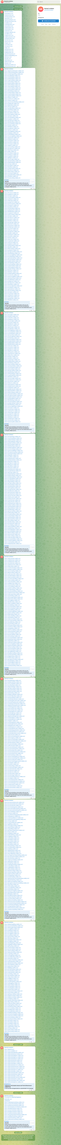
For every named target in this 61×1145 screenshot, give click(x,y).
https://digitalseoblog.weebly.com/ (12, 850)
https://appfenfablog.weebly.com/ (12, 827)
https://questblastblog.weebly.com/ (12, 486)
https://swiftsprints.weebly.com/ (12, 295)
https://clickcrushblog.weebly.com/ (12, 535)
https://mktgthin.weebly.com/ (11, 720)
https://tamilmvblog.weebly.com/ (12, 989)
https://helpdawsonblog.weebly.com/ (13, 995)
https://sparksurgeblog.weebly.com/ (12, 95)
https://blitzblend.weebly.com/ (11, 299)
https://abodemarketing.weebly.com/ (13, 742)
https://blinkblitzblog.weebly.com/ (12, 211)
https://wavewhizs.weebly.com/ (11, 347)
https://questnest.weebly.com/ (11, 467)
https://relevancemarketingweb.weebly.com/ (14, 736)
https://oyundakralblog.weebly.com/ (12, 847)
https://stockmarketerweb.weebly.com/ (13, 750)
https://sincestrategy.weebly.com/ (12, 775)
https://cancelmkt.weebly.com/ (11, 764)
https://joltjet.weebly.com (10, 151)
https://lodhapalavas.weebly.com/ (12, 816)
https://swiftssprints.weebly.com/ (12, 410)
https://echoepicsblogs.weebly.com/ (12, 589)
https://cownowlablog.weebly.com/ (12, 1008)
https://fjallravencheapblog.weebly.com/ (13, 881)
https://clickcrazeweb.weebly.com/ (12, 558)
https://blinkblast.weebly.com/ (11, 271)
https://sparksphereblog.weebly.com (12, 174)
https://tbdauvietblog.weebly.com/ (12, 869)
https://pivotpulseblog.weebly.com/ (12, 117)
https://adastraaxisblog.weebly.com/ (13, 577)
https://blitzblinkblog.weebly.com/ (12, 400)
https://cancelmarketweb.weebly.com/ (13, 768)
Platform (54, 24)
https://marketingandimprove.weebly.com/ (14, 731)
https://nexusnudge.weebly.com (11, 159)
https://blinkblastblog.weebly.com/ (12, 445)
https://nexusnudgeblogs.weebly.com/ (13, 254)
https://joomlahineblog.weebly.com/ (12, 969)
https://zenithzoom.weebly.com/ (12, 98)
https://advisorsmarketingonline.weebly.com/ (14, 758)
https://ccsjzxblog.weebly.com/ (11, 953)
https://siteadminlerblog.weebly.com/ (13, 879)
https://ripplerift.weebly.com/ (11, 145)
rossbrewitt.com (8, 30)
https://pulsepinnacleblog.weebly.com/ (13, 569)
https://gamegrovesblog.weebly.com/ (13, 688)
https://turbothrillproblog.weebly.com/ (13, 696)
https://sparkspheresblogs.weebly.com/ (13, 393)
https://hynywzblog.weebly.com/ (12, 992)
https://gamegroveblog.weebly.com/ (12, 483)
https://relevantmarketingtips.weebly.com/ (14, 739)
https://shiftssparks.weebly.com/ (12, 352)
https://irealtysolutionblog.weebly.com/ (13, 990)
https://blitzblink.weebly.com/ (11, 247)
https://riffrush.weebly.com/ (11, 106)
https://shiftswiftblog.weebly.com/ (12, 84)
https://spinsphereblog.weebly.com (12, 160)
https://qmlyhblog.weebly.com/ (11, 930)
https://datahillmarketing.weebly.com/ (13, 1108)
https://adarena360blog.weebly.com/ (13, 526)
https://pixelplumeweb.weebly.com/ (12, 386)
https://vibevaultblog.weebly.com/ (12, 86)
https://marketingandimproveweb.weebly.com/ (15, 733)
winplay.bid (7, 1100)
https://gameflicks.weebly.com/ (11, 466)
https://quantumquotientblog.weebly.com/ (14, 101)
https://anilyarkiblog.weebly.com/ (12, 865)
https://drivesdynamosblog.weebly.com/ (13, 452)
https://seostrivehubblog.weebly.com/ (13, 648)
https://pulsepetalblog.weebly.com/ (12, 398)
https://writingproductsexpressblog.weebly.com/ (15, 855)
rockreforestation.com (9, 16)
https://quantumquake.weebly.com (12, 203)
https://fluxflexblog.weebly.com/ (11, 362)
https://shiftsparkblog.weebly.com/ (12, 245)
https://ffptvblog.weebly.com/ (11, 938)
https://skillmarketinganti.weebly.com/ (13, 1061)
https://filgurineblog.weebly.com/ (12, 1001)
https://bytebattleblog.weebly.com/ (12, 660)
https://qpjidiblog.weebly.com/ (11, 824)
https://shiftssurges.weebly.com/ (12, 412)
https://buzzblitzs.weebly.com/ (11, 456)
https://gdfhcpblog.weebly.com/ (11, 946)
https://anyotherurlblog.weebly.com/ (12, 898)
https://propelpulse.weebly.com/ (11, 128)
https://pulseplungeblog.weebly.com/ (13, 273)
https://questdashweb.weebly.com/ (12, 494)
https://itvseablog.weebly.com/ (11, 935)
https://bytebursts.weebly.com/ (11, 464)
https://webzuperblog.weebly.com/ (12, 972)
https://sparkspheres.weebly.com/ (12, 289)
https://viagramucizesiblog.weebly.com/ (13, 859)
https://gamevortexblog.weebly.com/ (13, 511)
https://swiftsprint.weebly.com (11, 199)
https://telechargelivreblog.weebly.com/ (13, 927)
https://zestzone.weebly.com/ (11, 242)
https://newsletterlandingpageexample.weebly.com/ (16, 814)
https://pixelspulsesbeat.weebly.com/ (13, 459)
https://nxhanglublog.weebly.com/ (12, 955)
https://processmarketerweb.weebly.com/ (14, 803)
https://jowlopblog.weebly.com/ (11, 862)
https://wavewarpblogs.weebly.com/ (12, 264)
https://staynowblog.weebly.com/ (12, 984)
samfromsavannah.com (10, 66)
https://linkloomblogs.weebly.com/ (12, 248)
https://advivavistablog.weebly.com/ (12, 608)
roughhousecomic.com (9, 36)
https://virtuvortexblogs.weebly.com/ (13, 683)
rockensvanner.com (9, 15)
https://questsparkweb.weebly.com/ (12, 503)
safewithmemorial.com (9, 53)
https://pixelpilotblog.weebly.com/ (12, 528)
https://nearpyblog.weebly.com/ (11, 1025)
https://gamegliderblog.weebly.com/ (12, 651)
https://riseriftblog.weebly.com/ (11, 109)
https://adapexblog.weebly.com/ (12, 640)
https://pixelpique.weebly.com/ (11, 132)
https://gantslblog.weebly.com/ (11, 844)
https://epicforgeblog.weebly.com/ (12, 487)
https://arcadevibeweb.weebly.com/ (12, 470)
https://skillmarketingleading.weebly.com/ (14, 1052)
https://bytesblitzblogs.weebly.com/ (12, 680)
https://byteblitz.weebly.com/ (11, 233)
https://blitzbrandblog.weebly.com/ (12, 532)
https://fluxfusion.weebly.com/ (11, 270)
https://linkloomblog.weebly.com (12, 171)
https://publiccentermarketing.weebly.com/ (14, 1119)
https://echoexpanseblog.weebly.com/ (13, 625)
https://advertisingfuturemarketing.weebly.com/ (15, 1106)
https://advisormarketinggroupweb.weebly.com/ (15, 761)
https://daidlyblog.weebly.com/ (11, 833)
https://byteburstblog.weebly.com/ (12, 83)
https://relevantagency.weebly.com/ (12, 737)
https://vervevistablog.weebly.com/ (12, 123)
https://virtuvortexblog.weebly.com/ (12, 571)
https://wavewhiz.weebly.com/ (11, 236)
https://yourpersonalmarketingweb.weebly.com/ (15, 810)
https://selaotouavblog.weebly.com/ (12, 873)
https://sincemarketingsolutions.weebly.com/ (14, 776)
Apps (50, 24)
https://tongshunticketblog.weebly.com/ (13, 959)
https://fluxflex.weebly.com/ (10, 237)
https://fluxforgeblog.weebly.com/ (12, 114)
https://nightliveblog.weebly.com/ (12, 1026)
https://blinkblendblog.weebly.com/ (12, 344)
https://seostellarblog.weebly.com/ (12, 622)
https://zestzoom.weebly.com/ (11, 111)
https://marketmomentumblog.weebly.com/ (14, 592)
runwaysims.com (8, 46)
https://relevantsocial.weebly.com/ (12, 734)
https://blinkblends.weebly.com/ (11, 324)
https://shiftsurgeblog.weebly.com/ (12, 267)
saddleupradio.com (8, 52)
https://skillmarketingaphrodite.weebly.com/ (14, 1080)
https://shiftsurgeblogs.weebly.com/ (12, 441)
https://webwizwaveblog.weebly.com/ (13, 619)
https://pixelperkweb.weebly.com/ (12, 561)
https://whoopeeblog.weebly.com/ (12, 986)
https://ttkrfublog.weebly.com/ (11, 1020)
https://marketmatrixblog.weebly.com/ (13, 567)
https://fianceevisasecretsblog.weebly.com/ (14, 856)
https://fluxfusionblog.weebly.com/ (12, 444)
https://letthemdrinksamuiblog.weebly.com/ (14, 907)
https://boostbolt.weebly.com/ (11, 219)
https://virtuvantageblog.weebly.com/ (13, 643)
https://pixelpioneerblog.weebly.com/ (13, 682)
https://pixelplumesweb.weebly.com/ (12, 389)
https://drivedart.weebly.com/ (11, 216)
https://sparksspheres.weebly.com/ (12, 384)
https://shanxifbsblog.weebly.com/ (12, 964)
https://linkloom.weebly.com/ (11, 97)
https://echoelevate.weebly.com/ (12, 231)
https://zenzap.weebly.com (10, 164)
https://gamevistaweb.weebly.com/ (12, 492)
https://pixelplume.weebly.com (11, 194)
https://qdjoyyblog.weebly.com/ (11, 861)
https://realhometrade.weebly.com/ (12, 745)
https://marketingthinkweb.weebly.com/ (13, 723)
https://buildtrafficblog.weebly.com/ (12, 834)
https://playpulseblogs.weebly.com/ (12, 508)
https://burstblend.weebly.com (11, 153)
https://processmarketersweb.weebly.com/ (14, 802)
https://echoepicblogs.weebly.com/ (12, 436)
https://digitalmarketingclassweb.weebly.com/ (15, 705)
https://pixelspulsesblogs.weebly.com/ (13, 477)
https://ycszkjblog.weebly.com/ (11, 941)
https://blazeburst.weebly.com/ (11, 350)
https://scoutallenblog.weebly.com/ (12, 1011)
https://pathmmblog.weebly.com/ (12, 1029)
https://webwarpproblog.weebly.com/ (13, 594)
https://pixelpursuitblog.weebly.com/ (12, 504)
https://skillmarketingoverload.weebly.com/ (14, 1068)
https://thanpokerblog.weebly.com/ (12, 845)
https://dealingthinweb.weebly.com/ (12, 725)
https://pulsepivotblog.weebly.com (12, 168)
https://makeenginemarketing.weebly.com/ (14, 1102)
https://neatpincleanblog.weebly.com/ (13, 896)
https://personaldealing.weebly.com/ (12, 811)
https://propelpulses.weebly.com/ (12, 328)
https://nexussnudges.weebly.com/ (12, 378)
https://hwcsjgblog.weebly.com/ (11, 933)
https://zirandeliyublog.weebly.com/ (12, 956)
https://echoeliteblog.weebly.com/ (12, 605)
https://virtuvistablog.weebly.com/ (12, 633)
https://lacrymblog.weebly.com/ (11, 841)
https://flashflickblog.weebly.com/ (12, 253)
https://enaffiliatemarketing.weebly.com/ (13, 1116)
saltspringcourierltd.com (10, 64)
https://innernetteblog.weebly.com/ (12, 1017)
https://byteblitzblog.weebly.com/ (12, 372)
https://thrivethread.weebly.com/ (12, 120)
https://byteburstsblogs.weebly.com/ (13, 612)
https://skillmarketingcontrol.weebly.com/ (14, 1064)
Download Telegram (48, 21)
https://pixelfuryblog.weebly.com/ (12, 512)
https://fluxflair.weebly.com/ (11, 125)
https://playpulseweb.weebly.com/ (12, 501)
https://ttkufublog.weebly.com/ (11, 1022)
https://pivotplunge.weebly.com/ (12, 222)
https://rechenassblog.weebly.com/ (12, 947)
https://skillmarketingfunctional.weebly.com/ (14, 1077)
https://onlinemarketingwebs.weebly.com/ (14, 72)
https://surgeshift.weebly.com (11, 156)
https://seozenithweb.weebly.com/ (12, 563)
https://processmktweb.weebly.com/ (12, 805)
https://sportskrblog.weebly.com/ (12, 975)
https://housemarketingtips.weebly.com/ (13, 744)
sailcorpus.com (8, 57)
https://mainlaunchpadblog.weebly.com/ (13, 909)
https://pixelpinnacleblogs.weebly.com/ (13, 694)
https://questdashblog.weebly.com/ (12, 517)
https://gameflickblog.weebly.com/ (12, 480)
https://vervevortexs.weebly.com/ (12, 420)
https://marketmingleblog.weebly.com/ (13, 540)
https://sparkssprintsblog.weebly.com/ (13, 453)
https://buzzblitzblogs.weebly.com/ (12, 279)
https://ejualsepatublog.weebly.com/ (12, 939)
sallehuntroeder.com (9, 61)
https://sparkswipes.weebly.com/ (12, 327)
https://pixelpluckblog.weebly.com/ (12, 361)
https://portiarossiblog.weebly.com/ (12, 949)
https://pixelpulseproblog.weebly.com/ (13, 639)
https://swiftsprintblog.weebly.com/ (12, 265)
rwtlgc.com (7, 47)
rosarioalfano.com (8, 26)
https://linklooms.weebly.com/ (11, 383)
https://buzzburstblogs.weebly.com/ (12, 634)
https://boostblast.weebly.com (11, 165)
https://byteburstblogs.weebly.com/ (12, 475)
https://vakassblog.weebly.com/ (11, 838)
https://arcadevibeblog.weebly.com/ (12, 478)
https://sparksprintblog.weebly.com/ (12, 278)
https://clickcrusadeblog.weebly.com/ (13, 603)
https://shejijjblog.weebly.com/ (11, 978)
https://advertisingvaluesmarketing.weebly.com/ (15, 1114)
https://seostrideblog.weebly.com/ (12, 609)
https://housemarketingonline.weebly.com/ (14, 748)
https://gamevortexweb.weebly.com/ (13, 495)
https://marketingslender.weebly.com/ (13, 722)
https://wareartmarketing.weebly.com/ (13, 1110)
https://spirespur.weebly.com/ (11, 115)
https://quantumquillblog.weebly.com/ (13, 276)
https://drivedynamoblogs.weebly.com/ (13, 395)
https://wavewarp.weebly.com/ (11, 143)
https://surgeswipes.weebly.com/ (12, 359)
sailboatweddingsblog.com (10, 55)
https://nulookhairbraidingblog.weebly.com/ (14, 904)
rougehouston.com (8, 35)
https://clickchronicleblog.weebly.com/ (13, 629)
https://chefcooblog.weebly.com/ (12, 886)
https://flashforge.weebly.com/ (11, 150)
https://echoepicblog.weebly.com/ (12, 262)
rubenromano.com (8, 41)
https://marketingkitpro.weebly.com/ (12, 717)
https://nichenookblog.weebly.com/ (12, 88)
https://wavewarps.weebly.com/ (11, 293)
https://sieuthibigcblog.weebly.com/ (12, 942)
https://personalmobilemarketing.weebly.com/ (15, 808)
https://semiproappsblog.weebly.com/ (13, 872)
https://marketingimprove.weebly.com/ (13, 727)
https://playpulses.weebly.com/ (11, 461)
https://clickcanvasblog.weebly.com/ (12, 646)
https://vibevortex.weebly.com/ (11, 239)
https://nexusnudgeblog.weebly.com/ (13, 136)
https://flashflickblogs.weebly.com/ (12, 404)
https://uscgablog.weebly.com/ (11, 980)
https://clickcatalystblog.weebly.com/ (13, 581)
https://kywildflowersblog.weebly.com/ (13, 895)
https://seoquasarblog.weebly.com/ (12, 584)
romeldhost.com (8, 22)
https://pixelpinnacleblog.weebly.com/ (13, 588)
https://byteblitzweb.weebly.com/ (12, 490)
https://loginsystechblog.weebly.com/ (13, 952)
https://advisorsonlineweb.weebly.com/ (13, 759)
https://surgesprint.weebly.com (11, 213)
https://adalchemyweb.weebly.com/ (12, 564)
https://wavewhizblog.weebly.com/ (12, 367)
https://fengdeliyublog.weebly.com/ (12, 1009)
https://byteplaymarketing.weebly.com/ (13, 1111)
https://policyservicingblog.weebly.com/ (13, 890)
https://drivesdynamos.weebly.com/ (12, 379)
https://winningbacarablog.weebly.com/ (13, 825)
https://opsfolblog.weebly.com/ (11, 1023)
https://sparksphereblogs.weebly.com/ (13, 258)
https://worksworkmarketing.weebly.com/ (14, 1103)
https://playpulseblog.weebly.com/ (12, 481)
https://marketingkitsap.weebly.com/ (13, 713)
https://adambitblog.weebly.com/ (12, 617)
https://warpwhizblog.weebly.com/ (12, 515)
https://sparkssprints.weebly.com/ (12, 353)
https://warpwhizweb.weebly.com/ (12, 500)
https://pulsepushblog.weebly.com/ (12, 92)
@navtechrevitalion (48, 10)
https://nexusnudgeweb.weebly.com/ (13, 336)
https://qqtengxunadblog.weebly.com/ (13, 994)
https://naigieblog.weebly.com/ (11, 836)
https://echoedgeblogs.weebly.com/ (12, 330)
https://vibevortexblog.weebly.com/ (12, 364)
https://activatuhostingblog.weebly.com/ (13, 1014)
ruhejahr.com (7, 43)
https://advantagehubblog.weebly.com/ (13, 597)
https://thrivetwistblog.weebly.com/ (12, 290)
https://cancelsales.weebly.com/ (11, 762)
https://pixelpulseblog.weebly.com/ (12, 78)
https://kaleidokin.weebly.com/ (11, 455)
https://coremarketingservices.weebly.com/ (14, 782)
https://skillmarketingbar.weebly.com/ (13, 1071)
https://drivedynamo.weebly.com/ (12, 148)
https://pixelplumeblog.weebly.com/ (12, 261)
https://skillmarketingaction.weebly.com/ (13, 1082)
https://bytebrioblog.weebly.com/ (12, 692)
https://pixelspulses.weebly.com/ (12, 298)
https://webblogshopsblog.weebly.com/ (13, 864)
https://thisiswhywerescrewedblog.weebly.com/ (15, 901)
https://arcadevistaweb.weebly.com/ (12, 489)
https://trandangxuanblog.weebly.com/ (13, 1018)
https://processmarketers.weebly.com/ (13, 785)
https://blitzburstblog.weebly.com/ (12, 572)
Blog (46, 24)
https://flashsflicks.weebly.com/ (11, 284)
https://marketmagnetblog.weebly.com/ (13, 74)
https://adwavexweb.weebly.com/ (12, 534)
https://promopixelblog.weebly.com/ (12, 531)
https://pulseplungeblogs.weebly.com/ (13, 447)
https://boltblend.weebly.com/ (11, 139)
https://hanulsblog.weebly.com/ (11, 932)
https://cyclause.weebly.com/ (11, 813)
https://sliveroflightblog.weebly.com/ (12, 853)
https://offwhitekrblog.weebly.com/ (12, 852)
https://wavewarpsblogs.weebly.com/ (13, 438)
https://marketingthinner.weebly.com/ (13, 719)
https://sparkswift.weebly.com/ (11, 223)
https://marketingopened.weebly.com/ (13, 706)
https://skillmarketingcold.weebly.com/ (13, 1060)
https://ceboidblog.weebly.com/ (11, 839)
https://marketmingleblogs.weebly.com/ (13, 611)
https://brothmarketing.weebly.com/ (12, 754)
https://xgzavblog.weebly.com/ (11, 884)
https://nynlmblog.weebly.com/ (11, 973)
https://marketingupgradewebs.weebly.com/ (14, 730)
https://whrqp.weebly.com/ (10, 821)
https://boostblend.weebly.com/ (11, 112)
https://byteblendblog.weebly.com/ (12, 108)
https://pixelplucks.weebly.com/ (11, 348)
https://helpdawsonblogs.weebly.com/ (13, 997)
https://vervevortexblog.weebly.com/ (12, 449)
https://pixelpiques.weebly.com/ (11, 319)
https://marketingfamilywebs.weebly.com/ (14, 699)
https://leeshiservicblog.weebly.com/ (12, 870)
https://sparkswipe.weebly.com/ (11, 137)
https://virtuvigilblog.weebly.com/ (12, 600)
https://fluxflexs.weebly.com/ (11, 356)
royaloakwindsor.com (9, 38)
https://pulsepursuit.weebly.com (11, 202)
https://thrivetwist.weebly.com (11, 192)
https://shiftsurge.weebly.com (11, 200)
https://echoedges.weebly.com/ (11, 314)
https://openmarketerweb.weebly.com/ (13, 708)
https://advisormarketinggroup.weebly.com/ (14, 756)
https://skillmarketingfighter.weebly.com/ (13, 1055)
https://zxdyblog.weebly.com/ (11, 848)
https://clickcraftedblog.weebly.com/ (12, 615)
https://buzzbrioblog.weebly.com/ (12, 623)
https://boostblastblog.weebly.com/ (12, 256)
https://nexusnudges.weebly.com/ (12, 320)
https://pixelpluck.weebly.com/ (11, 244)
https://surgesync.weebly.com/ (11, 119)
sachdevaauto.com (8, 50)
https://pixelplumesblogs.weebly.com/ (13, 396)
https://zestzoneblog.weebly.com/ (12, 369)
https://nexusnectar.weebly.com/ (12, 225)
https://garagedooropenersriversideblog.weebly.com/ (16, 883)
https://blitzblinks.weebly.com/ (11, 376)
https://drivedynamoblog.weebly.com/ (13, 251)
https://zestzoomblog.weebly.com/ (12, 214)
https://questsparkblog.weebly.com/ (12, 506)
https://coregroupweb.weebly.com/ (12, 784)
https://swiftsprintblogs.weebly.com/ (13, 439)
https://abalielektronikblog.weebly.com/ (13, 944)
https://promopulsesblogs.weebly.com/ (13, 637)
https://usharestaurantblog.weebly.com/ (13, 1015)
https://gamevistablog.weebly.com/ (12, 518)
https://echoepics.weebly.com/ (11, 292)
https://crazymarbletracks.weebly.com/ (13, 822)
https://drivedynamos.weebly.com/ (12, 282)
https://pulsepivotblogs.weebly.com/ (12, 268)
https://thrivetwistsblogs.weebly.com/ (13, 401)
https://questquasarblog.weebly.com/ (13, 665)
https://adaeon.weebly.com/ (11, 100)
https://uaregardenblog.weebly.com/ (12, 906)
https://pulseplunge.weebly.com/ (12, 226)
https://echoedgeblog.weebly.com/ (12, 131)
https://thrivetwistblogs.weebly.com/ (13, 259)
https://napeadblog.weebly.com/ (12, 828)
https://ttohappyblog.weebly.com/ (12, 875)
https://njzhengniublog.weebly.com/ (12, 961)
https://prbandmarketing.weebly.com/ (13, 1117)
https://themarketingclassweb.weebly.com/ (14, 702)
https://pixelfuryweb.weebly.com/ (12, 497)
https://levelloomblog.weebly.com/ (12, 657)
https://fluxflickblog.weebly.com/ (12, 91)
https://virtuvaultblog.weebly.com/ (12, 586)
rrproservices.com (8, 40)
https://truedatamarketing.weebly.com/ (13, 1113)
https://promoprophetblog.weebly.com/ (13, 591)
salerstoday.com (8, 60)
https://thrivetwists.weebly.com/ (12, 381)
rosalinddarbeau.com (9, 24)
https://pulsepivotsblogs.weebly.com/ (13, 442)
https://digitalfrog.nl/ (9, 1049)
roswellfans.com (8, 33)
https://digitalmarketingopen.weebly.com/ (14, 70)
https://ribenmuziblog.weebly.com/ (12, 950)
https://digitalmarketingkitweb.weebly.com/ (14, 716)
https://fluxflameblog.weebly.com (12, 208)
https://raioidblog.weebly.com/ (11, 842)
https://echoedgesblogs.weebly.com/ (13, 529)
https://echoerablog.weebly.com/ (12, 81)
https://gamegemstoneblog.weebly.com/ (13, 659)
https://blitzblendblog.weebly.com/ (12, 122)
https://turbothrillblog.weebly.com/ (12, 662)
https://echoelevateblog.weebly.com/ (13, 575)
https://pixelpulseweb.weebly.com (12, 209)
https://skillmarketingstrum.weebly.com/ (13, 1069)
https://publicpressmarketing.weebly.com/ (14, 1105)
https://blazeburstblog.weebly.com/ (12, 370)
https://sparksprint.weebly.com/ (11, 234)
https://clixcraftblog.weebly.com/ (12, 520)
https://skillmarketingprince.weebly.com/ (13, 1057)
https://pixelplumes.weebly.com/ (12, 281)
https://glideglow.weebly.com (11, 157)
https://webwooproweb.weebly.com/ (13, 574)
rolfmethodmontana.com (10, 21)
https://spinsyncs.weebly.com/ (11, 325)
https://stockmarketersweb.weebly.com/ (13, 753)
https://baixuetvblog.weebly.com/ (12, 936)
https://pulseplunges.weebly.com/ (12, 418)
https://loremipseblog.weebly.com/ (12, 970)
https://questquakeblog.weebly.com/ (13, 697)
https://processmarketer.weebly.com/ (13, 787)
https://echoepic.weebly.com (11, 195)
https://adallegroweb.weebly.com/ (12, 583)
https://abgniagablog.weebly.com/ (12, 1004)
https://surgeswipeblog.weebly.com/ (12, 375)
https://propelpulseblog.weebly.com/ (12, 341)
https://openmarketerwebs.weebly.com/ (13, 709)
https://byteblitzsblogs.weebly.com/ (12, 521)
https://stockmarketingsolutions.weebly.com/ (15, 751)
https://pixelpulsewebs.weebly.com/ (12, 458)
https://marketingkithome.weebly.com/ (13, 711)
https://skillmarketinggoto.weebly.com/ (13, 1063)
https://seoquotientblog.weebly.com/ (13, 631)
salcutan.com (7, 58)
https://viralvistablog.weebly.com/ (12, 542)
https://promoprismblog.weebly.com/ (13, 606)
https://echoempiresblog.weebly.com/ (13, 689)
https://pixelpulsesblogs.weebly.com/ (13, 473)
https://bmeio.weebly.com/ (10, 831)
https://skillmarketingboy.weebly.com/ (13, 1075)
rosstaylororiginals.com (9, 32)
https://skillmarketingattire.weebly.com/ (13, 1078)
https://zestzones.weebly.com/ (11, 345)
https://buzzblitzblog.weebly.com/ (12, 75)
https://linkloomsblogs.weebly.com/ (12, 392)
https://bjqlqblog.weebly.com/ (11, 967)
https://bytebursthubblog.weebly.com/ (13, 645)
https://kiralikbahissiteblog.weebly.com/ (13, 1012)
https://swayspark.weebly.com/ (11, 140)
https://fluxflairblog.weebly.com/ (12, 338)
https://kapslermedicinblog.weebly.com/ (13, 1000)
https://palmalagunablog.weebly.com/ (13, 892)
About (42, 24)
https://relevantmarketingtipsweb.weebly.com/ (15, 740)
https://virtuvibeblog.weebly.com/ (12, 525)
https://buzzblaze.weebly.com (11, 206)
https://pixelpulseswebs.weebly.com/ (13, 543)
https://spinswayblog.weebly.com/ (12, 89)
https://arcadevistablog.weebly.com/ (13, 514)
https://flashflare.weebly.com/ (11, 220)
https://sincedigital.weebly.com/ (11, 778)
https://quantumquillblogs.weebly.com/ (13, 450)
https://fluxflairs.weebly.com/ (11, 316)
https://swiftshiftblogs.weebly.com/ (12, 333)
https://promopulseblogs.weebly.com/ (13, 539)
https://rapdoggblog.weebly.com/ (12, 983)
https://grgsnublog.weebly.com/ (11, 966)
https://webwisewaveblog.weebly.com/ (13, 642)
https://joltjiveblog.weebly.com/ (11, 105)
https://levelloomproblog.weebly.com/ (13, 691)
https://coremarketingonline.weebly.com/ (14, 779)
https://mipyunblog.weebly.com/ (12, 977)
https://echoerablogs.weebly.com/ (12, 636)
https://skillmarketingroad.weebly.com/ (13, 1054)
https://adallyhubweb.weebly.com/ (12, 560)
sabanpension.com (8, 49)
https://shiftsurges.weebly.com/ (11, 296)
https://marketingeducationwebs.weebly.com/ (15, 700)
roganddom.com (8, 18)
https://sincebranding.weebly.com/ (12, 773)
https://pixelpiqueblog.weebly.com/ (12, 342)
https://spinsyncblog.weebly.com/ (12, 334)
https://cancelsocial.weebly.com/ (12, 770)
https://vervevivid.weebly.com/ (11, 228)
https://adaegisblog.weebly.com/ (12, 628)
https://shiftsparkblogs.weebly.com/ (12, 373)
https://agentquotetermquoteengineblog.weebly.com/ (16, 878)
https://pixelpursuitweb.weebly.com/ (12, 498)
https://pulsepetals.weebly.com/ (11, 387)
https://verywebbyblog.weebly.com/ (12, 887)
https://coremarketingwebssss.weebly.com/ (14, 781)
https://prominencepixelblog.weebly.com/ (14, 578)
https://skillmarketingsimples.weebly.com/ (14, 1072)
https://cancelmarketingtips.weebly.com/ (13, 767)
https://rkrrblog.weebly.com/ (11, 1028)
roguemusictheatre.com (10, 19)
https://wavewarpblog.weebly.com (12, 197)
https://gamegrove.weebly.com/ (11, 463)
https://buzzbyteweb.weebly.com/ (12, 523)
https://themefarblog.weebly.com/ (12, 858)
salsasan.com (7, 63)
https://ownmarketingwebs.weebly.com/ (13, 807)
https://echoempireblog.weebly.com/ (12, 650)
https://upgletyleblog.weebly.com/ (12, 867)
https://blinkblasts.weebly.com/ (11, 417)
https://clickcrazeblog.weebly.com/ (12, 664)
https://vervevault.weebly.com (11, 173)
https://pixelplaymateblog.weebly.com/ (13, 653)
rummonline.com (8, 44)
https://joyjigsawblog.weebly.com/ (12, 656)
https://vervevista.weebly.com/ (11, 322)
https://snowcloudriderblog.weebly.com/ (13, 925)
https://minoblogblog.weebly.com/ (12, 987)
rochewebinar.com (8, 13)
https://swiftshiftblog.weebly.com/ (12, 134)
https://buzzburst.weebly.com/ (11, 142)
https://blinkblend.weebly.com (11, 126)
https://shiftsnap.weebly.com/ (11, 230)
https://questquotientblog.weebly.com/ (13, 654)
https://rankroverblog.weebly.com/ (12, 580)
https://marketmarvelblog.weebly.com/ (13, 626)
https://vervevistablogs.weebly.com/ (12, 331)
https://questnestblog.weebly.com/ (12, 484)
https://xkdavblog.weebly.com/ (11, 958)
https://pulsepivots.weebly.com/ (11, 414)
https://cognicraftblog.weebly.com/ (12, 80)
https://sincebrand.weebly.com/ (11, 771)
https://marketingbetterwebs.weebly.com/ (14, 728)
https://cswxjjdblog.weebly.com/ (12, 928)
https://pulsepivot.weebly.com (11, 154)
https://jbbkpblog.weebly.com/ (11, 893)
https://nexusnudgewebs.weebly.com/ (13, 285)
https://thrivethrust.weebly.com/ (12, 217)
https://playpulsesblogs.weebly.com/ (13, 686)
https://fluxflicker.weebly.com (11, 176)
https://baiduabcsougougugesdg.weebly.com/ (15, 819)
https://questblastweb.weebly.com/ (12, 469)
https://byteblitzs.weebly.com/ (11, 358)
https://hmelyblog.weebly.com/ (11, 998)
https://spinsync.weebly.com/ (11, 129)
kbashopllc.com (8, 1099)
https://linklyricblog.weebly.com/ (12, 566)
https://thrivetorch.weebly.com (11, 170)
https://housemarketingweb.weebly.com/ (14, 747)
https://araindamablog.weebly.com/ (12, 876)
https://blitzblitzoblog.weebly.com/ (12, 602)
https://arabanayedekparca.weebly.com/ (13, 817)
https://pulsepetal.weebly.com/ (11, 250)
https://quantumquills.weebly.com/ (12, 421)
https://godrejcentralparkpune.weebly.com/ (14, 830)
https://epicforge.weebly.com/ (11, 472)
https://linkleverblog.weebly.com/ (12, 614)
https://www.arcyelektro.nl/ (10, 1051)
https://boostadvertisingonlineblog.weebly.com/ (15, 903)
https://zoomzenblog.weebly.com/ (12, 146)
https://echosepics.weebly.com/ (11, 407)
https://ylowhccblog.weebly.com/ (12, 1031)
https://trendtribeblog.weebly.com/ (12, 77)
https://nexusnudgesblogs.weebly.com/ (13, 406)
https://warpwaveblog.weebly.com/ (12, 94)
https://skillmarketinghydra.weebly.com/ (13, 1058)
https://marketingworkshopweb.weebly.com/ (14, 703)
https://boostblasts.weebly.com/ (12, 287)
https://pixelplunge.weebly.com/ (11, 103)
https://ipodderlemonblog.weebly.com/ (13, 1006)
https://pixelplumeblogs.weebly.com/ (13, 403)
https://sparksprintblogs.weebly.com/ (13, 365)
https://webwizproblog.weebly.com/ (12, 537)
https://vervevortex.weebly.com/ (11, 275)
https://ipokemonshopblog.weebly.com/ (13, 900)
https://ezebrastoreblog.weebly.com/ (13, 1003)
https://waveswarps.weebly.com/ (12, 409)
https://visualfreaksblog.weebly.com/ (13, 981)
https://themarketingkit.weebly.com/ (12, 714)
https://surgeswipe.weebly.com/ (11, 240)
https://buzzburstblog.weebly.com (12, 177)
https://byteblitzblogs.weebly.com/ (12, 509)
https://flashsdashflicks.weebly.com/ (13, 390)
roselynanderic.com (9, 27)
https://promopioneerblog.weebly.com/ (13, 620)
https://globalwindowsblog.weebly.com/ (13, 963)
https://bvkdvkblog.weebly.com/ (11, 889)
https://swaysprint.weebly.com (11, 205)
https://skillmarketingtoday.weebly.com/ (13, 1074)
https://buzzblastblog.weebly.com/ (12, 685)
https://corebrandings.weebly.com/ (12, 765)
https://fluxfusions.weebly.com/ (11, 415)
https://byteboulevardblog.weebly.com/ (13, 598)
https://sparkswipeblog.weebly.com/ (12, 339)
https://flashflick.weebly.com (11, 167)
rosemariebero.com (8, 29)
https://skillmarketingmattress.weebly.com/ (14, 1066)
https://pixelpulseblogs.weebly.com (12, 162)
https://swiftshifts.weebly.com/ (11, 317)
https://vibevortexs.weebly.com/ (11, 355)
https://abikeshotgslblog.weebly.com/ (13, 924)
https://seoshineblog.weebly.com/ (12, 595)
